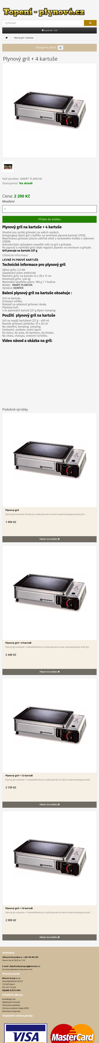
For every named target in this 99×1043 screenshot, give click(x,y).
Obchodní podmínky (11, 1005)
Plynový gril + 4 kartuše (24, 38)
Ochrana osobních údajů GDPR (15, 1008)
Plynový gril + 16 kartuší (19, 908)
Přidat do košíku (49, 219)
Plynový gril (12, 510)
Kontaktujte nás (8, 999)
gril (31, 293)
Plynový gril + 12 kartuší (19, 775)
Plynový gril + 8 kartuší (18, 642)
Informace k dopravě (11, 1011)
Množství (8, 201)
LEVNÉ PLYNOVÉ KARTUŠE (20, 260)
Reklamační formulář (11, 1002)
